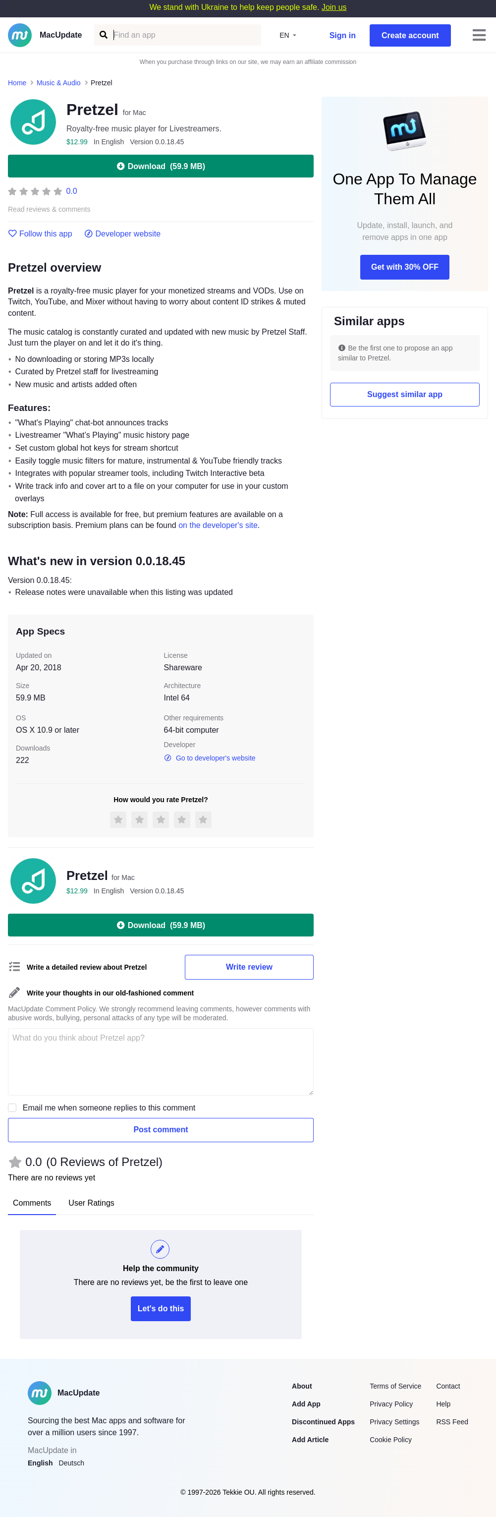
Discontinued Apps (323, 1421)
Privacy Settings (394, 1421)
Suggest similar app (404, 394)
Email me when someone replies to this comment (109, 1108)
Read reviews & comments (49, 209)
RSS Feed (452, 1421)
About (302, 1386)
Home (17, 82)
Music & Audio (59, 82)
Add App (306, 1404)
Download (160, 166)
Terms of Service (395, 1386)
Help (443, 1404)
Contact (448, 1386)
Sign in (343, 35)
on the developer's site (218, 525)
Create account (410, 35)
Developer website (122, 234)
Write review (249, 967)
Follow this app (40, 234)
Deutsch (71, 1462)
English (40, 1462)
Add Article (310, 1439)
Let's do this (161, 1308)
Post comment (160, 1129)
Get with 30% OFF (405, 267)
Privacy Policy (391, 1404)
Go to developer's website (210, 758)
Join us (334, 7)
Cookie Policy (391, 1439)
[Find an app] (103, 35)
